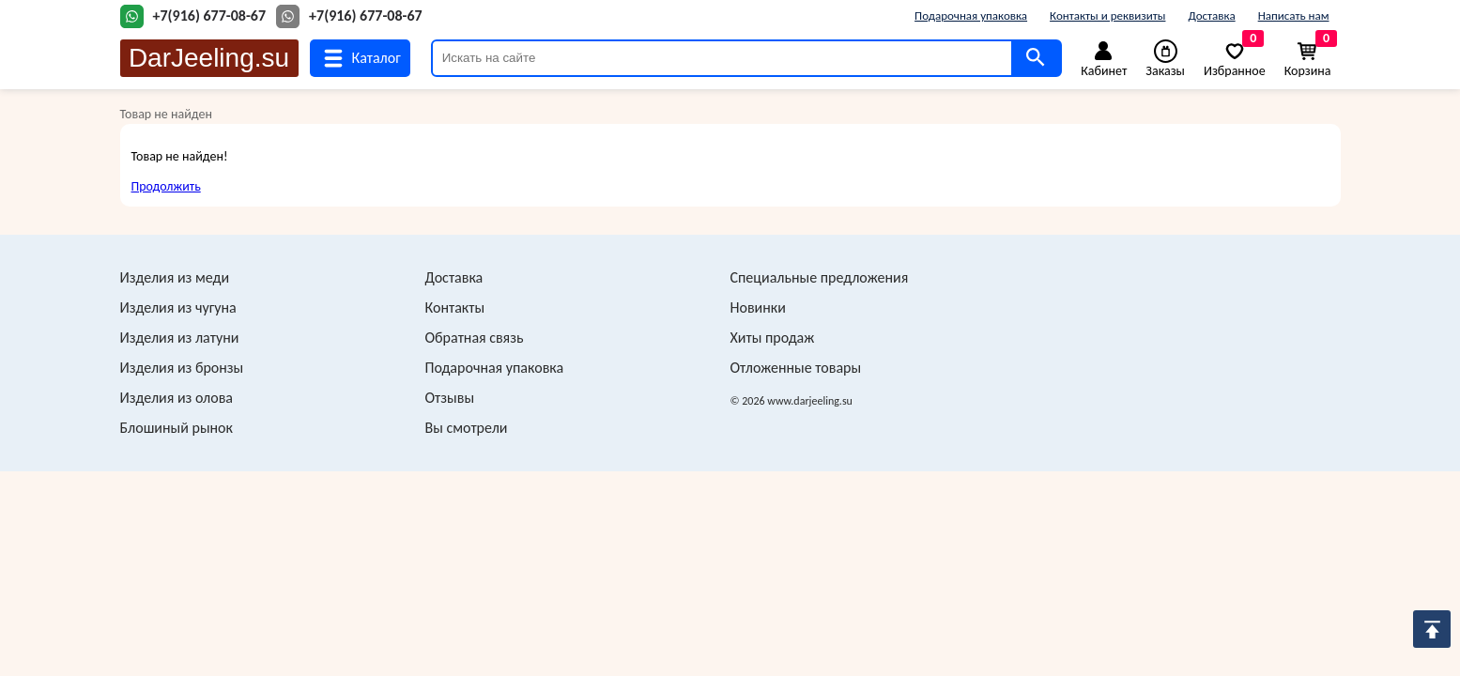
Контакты (455, 307)
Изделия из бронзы (182, 367)
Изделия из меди (175, 277)
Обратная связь (474, 337)
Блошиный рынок (176, 428)
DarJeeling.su (209, 57)
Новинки (758, 307)
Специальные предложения (819, 277)
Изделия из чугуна (178, 307)
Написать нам (1293, 15)
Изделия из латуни (179, 337)
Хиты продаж (772, 337)
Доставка (1211, 15)
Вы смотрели (466, 428)
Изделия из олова (177, 398)
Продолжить (166, 186)
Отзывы (450, 398)
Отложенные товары (796, 367)
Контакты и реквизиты (1107, 15)
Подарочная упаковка (970, 15)
